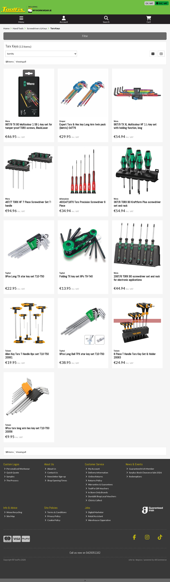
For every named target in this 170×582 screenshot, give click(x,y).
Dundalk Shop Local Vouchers (101, 496)
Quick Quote (11, 472)
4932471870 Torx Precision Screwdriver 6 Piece (82, 203)
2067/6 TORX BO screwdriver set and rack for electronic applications (137, 278)
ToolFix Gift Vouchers (97, 488)
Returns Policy (94, 480)
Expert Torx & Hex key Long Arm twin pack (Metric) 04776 (82, 126)
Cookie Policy (52, 520)
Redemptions (134, 476)
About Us (50, 468)
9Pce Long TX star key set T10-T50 (24, 276)
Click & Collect (94, 500)
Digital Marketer (95, 512)
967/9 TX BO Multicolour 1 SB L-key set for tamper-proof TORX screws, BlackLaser (28, 126)
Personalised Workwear (17, 468)
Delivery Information (97, 472)
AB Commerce (161, 559)
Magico (139, 559)
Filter (85, 36)
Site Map (9, 516)
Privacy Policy (52, 516)
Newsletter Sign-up (55, 476)
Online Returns (94, 476)
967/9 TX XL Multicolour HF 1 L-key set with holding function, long (135, 126)
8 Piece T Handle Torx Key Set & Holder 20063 (135, 355)
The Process (11, 480)
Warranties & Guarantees (99, 484)
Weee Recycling (13, 512)
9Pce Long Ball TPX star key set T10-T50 (81, 354)
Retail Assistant (94, 516)
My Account (93, 468)
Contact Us (51, 472)
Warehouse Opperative (98, 520)
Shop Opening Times (56, 480)
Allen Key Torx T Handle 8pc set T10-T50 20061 (27, 355)
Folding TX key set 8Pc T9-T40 (76, 276)
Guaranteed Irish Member (140, 468)
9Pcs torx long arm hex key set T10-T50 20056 (27, 429)
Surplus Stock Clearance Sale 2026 (144, 472)
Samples (9, 476)
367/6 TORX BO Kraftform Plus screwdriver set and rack (137, 203)
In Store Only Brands (97, 492)
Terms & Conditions (56, 512)
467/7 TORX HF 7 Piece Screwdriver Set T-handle (28, 203)
